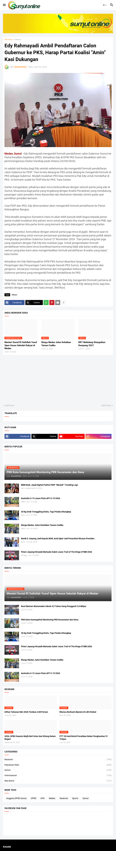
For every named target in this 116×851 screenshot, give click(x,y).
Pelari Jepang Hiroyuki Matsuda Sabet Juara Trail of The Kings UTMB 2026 (56, 552)
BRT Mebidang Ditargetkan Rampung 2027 (91, 344)
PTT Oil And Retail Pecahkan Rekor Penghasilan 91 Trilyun (83, 737)
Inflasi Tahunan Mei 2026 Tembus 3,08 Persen (26, 712)
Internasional (58, 775)
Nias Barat (58, 780)
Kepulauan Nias (58, 764)
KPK (43, 798)
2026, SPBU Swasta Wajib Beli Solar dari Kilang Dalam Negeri (30, 737)
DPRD (33, 798)
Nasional (58, 759)
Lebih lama (106, 405)
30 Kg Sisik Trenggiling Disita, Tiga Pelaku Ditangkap (46, 512)
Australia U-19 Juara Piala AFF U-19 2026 (40, 498)
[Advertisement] (58, 379)
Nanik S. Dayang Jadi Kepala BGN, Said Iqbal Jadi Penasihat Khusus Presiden (57, 538)
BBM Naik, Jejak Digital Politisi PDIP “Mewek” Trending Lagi (49, 485)
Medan (18, 39)
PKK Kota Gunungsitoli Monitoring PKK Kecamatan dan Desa (49, 619)
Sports (75, 798)
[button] (4, 5)
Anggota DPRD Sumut (16, 798)
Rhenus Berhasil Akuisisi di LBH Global (77, 712)
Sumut (58, 770)
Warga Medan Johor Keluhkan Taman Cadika (56, 344)
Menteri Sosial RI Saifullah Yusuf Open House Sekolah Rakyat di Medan (20, 345)
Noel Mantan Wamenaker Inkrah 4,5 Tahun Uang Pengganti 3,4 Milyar (53, 606)
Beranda (8, 39)
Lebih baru (9, 405)
